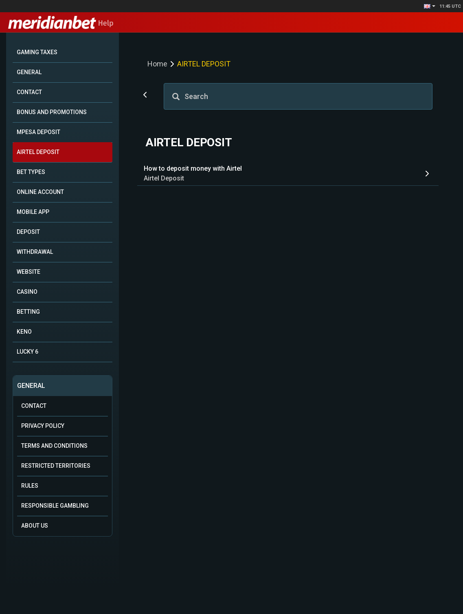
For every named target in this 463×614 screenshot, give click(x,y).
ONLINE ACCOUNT (40, 192)
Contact (33, 406)
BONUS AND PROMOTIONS (52, 112)
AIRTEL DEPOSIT (38, 152)
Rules (29, 485)
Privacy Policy (42, 426)
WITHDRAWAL (35, 252)
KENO (24, 331)
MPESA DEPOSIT (38, 132)
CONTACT (29, 92)
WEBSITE (28, 271)
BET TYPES (31, 172)
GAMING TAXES (37, 52)
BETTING (28, 311)
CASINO (27, 291)
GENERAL (29, 72)
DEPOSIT (28, 232)
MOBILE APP (33, 212)
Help (61, 23)
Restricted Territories (55, 465)
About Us (34, 525)
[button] (429, 6)
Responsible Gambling (55, 505)
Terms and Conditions (54, 445)
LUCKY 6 (27, 351)
